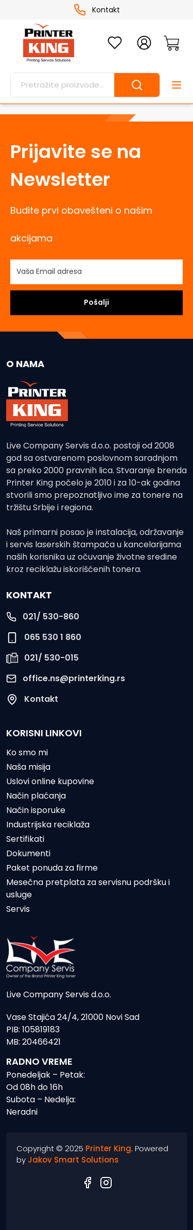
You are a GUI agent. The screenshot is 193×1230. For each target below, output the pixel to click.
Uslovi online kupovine (50, 781)
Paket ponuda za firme (52, 868)
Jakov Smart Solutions (73, 1159)
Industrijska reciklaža (48, 824)
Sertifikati (25, 839)
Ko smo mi (27, 752)
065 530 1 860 (43, 637)
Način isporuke (35, 810)
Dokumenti (28, 853)
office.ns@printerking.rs (65, 678)
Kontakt (97, 10)
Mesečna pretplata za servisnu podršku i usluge (88, 888)
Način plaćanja (36, 796)
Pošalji (96, 302)
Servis (18, 909)
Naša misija (28, 767)
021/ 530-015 (42, 658)
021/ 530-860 (42, 616)
